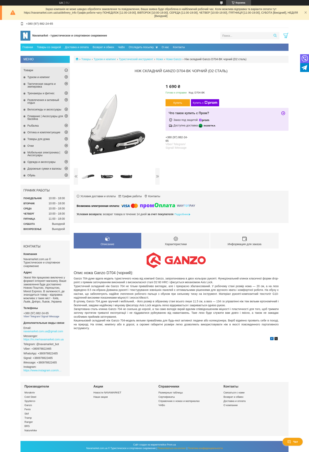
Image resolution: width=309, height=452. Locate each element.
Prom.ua (171, 444)
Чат (292, 442)
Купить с (205, 103)
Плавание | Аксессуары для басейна (45, 117)
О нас (165, 47)
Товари (28, 70)
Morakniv (29, 392)
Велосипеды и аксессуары (44, 109)
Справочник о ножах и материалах (179, 401)
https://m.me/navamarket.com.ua (43, 339)
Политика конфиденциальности (205, 448)
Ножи (159, 59)
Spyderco (29, 401)
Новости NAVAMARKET (107, 392)
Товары (86, 59)
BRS (27, 426)
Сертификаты (166, 396)
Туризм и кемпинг (105, 59)
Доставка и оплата (77, 47)
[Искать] (275, 35)
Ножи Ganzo (173, 59)
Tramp (28, 417)
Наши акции (100, 396)
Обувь (31, 175)
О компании (230, 405)
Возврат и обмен (103, 47)
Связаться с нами (234, 392)
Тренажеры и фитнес (41, 93)
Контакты (179, 47)
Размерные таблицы (170, 392)
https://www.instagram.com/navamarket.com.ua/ (43, 370)
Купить (177, 102)
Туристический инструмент (136, 59)
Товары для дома (38, 139)
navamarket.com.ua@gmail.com (43, 331)
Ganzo (28, 405)
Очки (30, 145)
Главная (27, 47)
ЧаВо (121, 47)
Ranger (28, 421)
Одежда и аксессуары (41, 161)
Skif (26, 413)
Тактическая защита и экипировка (41, 85)
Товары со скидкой (49, 47)
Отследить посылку (141, 47)
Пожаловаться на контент (172, 448)
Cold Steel (30, 396)
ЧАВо (161, 405)
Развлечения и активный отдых (43, 101)
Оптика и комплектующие (43, 132)
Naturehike (30, 430)
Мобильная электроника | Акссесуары (43, 154)
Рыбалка (33, 125)
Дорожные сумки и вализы (44, 168)
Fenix (27, 409)
